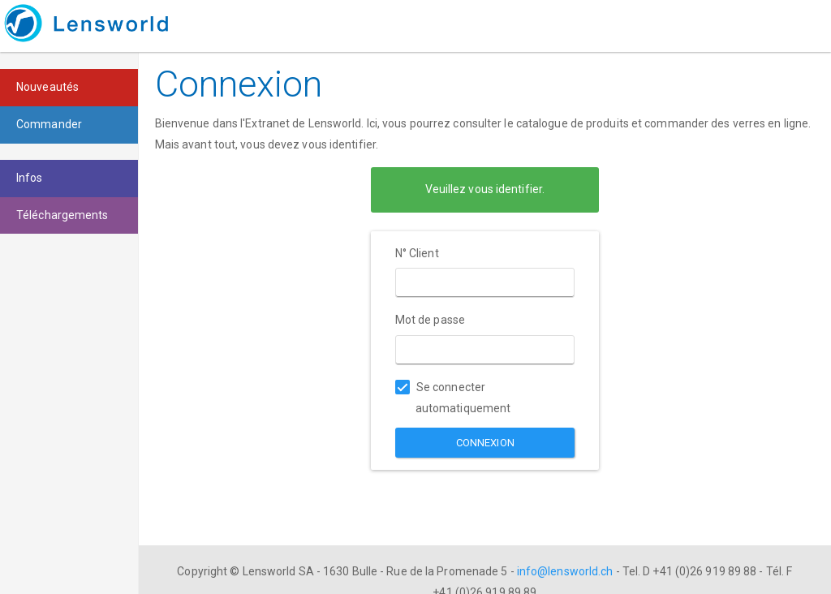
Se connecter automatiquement (453, 398)
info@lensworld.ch (565, 571)
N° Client (417, 253)
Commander (49, 124)
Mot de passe (430, 319)
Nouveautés (47, 86)
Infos (29, 177)
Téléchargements (62, 215)
